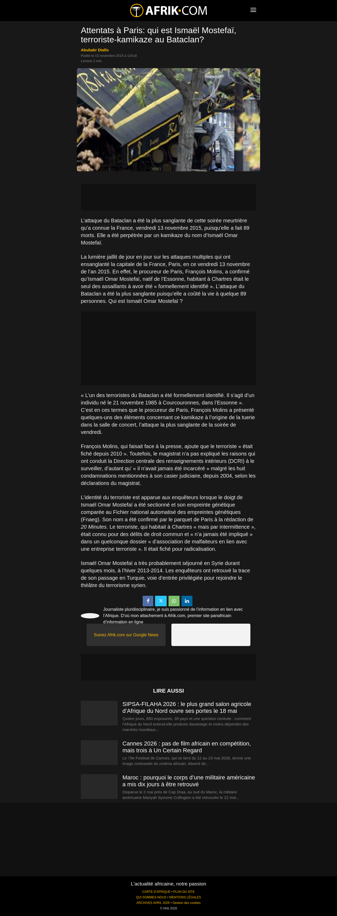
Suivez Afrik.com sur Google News (126, 635)
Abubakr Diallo (95, 50)
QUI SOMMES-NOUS (151, 897)
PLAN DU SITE (184, 892)
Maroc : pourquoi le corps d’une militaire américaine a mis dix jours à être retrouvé (188, 781)
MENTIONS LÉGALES (185, 897)
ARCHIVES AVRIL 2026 (153, 903)
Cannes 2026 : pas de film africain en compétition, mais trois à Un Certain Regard (186, 747)
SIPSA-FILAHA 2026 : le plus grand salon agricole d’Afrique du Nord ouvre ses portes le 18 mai (186, 707)
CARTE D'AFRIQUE (156, 892)
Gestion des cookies (186, 903)
